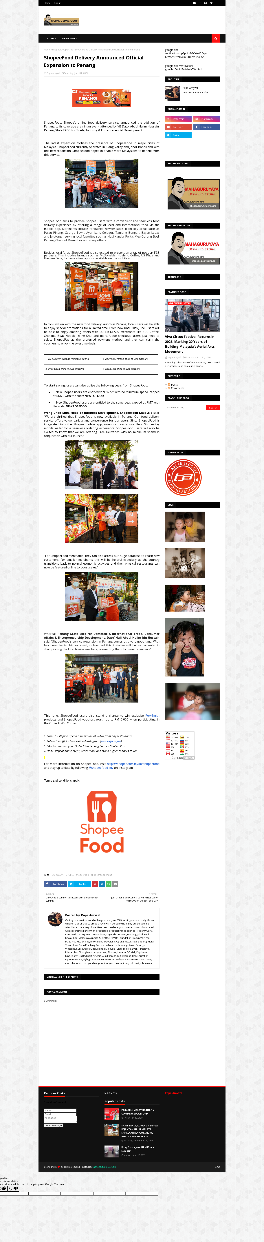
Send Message (53, 1126)
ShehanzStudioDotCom (104, 1166)
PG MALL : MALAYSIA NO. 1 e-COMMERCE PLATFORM (138, 1111)
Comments (176, 388)
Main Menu (110, 1093)
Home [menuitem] (50, 38)
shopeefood (82, 874)
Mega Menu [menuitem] (69, 38)
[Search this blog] (185, 407)
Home (47, 3)
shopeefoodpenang (62, 49)
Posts (173, 384)
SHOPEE (70, 874)
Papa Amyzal (53, 73)
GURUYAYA (57, 874)
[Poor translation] (13, 1189)
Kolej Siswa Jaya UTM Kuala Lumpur (137, 1149)
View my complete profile (195, 92)
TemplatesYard (72, 1166)
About (57, 3)
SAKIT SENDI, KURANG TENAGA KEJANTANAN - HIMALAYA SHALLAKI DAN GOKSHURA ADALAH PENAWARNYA (139, 1131)
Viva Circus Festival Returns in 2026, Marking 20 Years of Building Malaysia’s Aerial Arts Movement (189, 344)
